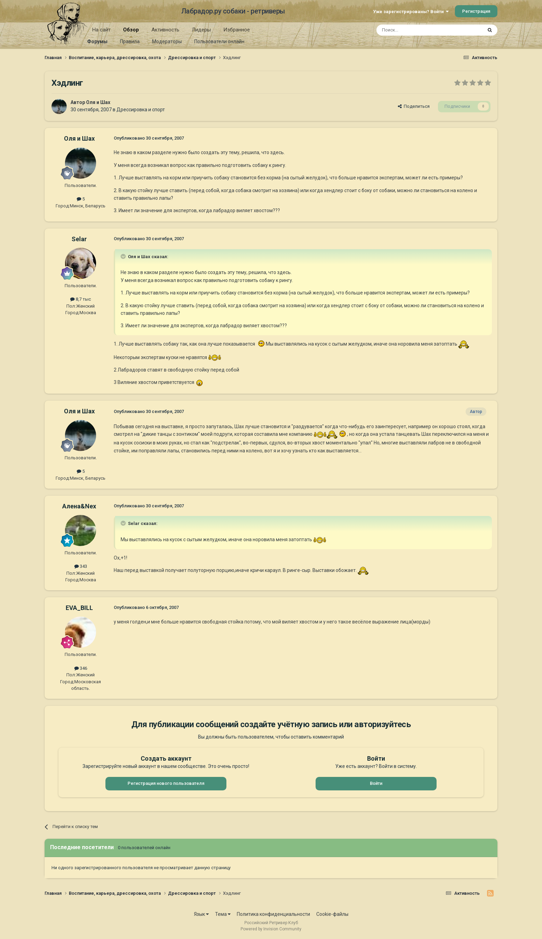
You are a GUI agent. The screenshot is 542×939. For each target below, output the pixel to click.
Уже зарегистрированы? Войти (411, 11)
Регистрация (476, 11)
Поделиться (414, 106)
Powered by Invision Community (271, 929)
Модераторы (167, 41)
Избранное (236, 30)
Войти (376, 783)
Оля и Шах (98, 102)
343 (80, 566)
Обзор (131, 32)
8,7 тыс (80, 299)
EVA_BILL (79, 607)
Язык (201, 914)
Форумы (97, 41)
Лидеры (201, 30)
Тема (223, 914)
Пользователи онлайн (219, 41)
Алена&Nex (79, 506)
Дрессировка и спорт (140, 109)
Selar (79, 239)
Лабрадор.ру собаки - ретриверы (233, 11)
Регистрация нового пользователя (166, 783)
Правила (130, 41)
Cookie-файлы (332, 914)
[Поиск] (413, 30)
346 (80, 668)
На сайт (101, 30)
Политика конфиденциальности (273, 914)
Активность (165, 30)
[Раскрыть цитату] (124, 256)
